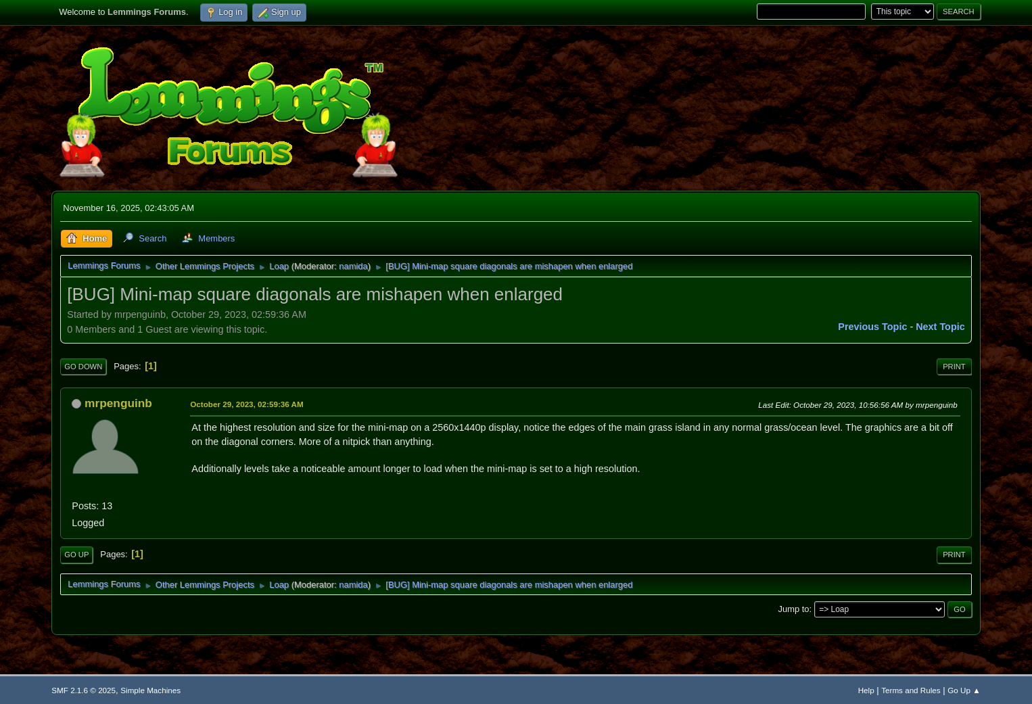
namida (353, 266)
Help (866, 690)
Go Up (76, 554)
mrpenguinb (118, 403)
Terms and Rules (910, 690)
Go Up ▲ (963, 690)
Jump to (793, 609)
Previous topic (872, 326)
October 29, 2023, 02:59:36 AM (246, 404)
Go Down (83, 366)
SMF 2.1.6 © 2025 (83, 690)
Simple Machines (150, 690)
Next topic (940, 326)
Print (954, 366)
